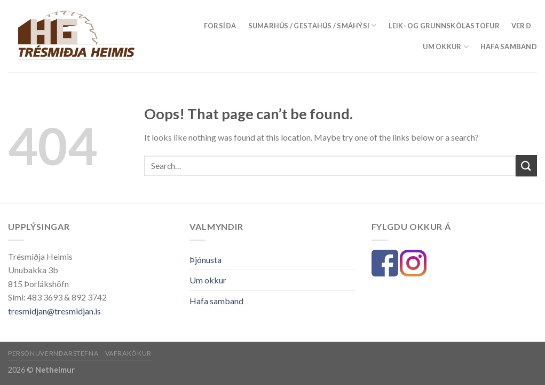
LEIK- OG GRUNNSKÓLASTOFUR (444, 25)
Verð (521, 25)
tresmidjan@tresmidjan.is (54, 311)
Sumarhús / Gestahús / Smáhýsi (312, 25)
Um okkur (446, 47)
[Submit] (526, 165)
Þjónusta (205, 260)
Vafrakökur (128, 353)
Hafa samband (508, 46)
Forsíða (220, 25)
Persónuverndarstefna (53, 353)
